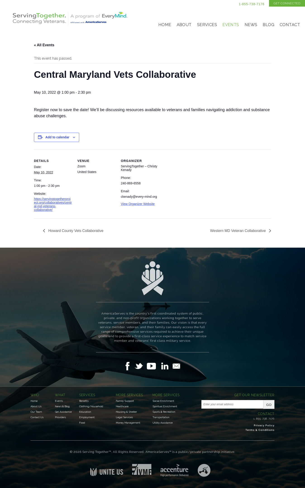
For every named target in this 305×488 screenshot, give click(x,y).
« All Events (44, 45)
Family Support (125, 401)
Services (207, 24)
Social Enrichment (163, 401)
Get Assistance (63, 411)
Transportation (160, 417)
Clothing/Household (91, 406)
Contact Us (37, 417)
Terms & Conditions (259, 430)
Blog (268, 24)
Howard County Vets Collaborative (75, 231)
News (251, 24)
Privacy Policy (264, 425)
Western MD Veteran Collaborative (238, 231)
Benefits (83, 401)
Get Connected (287, 3)
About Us (36, 406)
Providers (60, 417)
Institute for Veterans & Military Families (141, 469)
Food (82, 422)
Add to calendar (57, 137)
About (184, 24)
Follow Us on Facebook (128, 366)
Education (85, 411)
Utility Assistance (162, 422)
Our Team (36, 411)
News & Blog (62, 406)
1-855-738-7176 (251, 4)
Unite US (106, 470)
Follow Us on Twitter (140, 366)
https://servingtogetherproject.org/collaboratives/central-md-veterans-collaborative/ (53, 204)
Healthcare (122, 406)
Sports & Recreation (163, 411)
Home (164, 24)
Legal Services (124, 417)
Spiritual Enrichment (164, 406)
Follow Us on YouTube (153, 366)
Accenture (174, 470)
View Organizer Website (138, 204)
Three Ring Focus (204, 470)
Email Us (176, 366)
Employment (87, 417)
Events (230, 24)
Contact (290, 24)
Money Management (128, 422)
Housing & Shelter (126, 411)
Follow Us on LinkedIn (166, 366)
